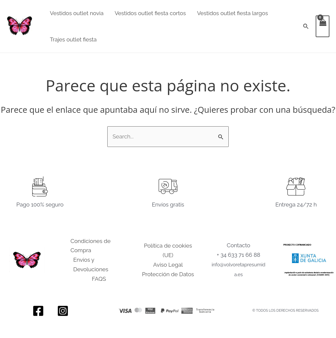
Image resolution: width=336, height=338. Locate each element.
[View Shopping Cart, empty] (322, 26)
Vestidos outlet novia (76, 13)
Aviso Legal (168, 264)
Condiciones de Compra (91, 246)
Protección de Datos (168, 274)
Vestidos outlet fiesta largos (232, 13)
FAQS (99, 279)
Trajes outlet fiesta (73, 39)
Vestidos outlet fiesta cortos (150, 13)
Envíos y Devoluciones (90, 264)
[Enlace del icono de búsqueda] (306, 26)
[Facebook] (38, 311)
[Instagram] (63, 311)
